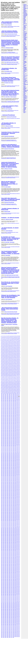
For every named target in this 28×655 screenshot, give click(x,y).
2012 (2, 469)
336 (14, 353)
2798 (13, 527)
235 (12, 347)
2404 (5, 498)
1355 (7, 420)
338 (17, 353)
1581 (19, 436)
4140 (17, 627)
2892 (2, 535)
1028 (13, 395)
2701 (19, 520)
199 (15, 345)
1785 (7, 452)
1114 (5, 402)
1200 (17, 408)
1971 (19, 465)
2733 (3, 523)
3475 (7, 578)
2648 (13, 516)
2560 (17, 509)
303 (2, 352)
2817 (11, 529)
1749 (15, 449)
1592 (2, 438)
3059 (15, 547)
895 (9, 387)
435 (12, 359)
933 (9, 389)
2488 (13, 504)
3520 (17, 581)
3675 (7, 593)
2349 (15, 494)
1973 (3, 466)
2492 (2, 505)
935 (12, 389)
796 (10, 381)
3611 (19, 588)
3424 (5, 574)
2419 (15, 499)
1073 (3, 399)
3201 (19, 557)
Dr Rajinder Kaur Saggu (8, 82)
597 (12, 369)
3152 (2, 554)
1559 (15, 435)
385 (12, 356)
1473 (3, 429)
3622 (2, 589)
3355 (7, 569)
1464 (5, 428)
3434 (5, 575)
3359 (15, 569)
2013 (3, 469)
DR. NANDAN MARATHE (25, 67)
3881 (19, 608)
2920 (17, 536)
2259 (15, 487)
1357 (11, 420)
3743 (3, 598)
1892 (2, 460)
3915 (7, 611)
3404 (5, 573)
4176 (9, 630)
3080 (17, 548)
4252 (2, 636)
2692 (2, 520)
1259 (15, 412)
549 (15, 366)
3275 (7, 563)
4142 (2, 628)
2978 (13, 541)
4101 (19, 624)
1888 (13, 459)
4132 (2, 627)
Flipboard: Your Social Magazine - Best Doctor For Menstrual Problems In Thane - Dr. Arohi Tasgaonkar (10, 296)
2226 (9, 485)
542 (4, 366)
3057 (11, 547)
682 (8, 374)
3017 (11, 544)
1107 (11, 401)
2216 (9, 484)
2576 (9, 511)
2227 (11, 485)
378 (2, 356)
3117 (11, 551)
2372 (2, 496)
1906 (9, 461)
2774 (5, 526)
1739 (15, 448)
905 (5, 388)
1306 (9, 416)
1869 (15, 458)
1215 (7, 409)
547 (12, 366)
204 (3, 346)
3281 (19, 563)
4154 (5, 629)
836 (14, 383)
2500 (17, 505)
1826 (9, 455)
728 (2, 377)
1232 (2, 411)
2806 (9, 528)
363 (17, 355)
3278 (13, 563)
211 (14, 346)
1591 (19, 437)
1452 (2, 427)
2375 (7, 496)
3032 (2, 545)
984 (11, 392)
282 (8, 350)
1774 (5, 451)
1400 (17, 423)
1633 (3, 441)
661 (14, 373)
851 (18, 384)
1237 (11, 411)
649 (15, 372)
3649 (15, 591)
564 (19, 367)
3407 (11, 573)
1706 (9, 446)
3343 (3, 568)
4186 (9, 631)
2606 (9, 513)
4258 (13, 636)
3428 (13, 574)
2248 (13, 486)
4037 (11, 620)
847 (12, 384)
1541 (19, 433)
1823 (3, 455)
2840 (17, 530)
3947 (11, 613)
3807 (11, 603)
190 (1, 345)
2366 (9, 495)
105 (5, 340)
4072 (2, 623)
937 (16, 389)
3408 (13, 573)
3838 (13, 605)
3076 (9, 548)
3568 (13, 585)
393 (6, 357)
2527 (11, 507)
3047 (11, 546)
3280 (17, 563)
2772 (2, 526)
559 (11, 367)
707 (8, 376)
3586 (9, 586)
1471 (19, 428)
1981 (19, 466)
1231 (19, 410)
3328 (13, 567)
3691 (19, 594)
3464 (5, 577)
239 (19, 347)
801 (18, 381)
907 (8, 388)
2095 (7, 475)
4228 (13, 634)
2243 (3, 486)
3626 (9, 589)
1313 (3, 417)
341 (3, 354)
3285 (7, 564)
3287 (11, 564)
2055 (7, 472)
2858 (13, 532)
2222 (2, 485)
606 (6, 370)
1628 (13, 440)
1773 (3, 451)
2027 (11, 470)
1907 (11, 461)
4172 (2, 630)
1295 (7, 415)
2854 (5, 532)
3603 (3, 588)
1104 (5, 401)
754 (3, 379)
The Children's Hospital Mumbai (24, 107)
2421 (19, 499)
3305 (7, 565)
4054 (5, 621)
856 (6, 385)
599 (15, 369)
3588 (13, 586)
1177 (11, 406)
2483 (3, 504)
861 (14, 385)
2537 (11, 508)
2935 (7, 538)
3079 (15, 548)
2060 (17, 472)
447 (12, 360)
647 (12, 372)
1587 (11, 437)
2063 (3, 473)
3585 (7, 586)
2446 (9, 501)
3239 (15, 560)
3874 (5, 608)
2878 (13, 533)
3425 (7, 574)
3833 (3, 605)
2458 (13, 502)
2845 (7, 531)
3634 (5, 590)
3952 (2, 614)
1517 (11, 432)
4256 (9, 636)
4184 (5, 631)
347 (12, 354)
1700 (17, 445)
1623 (3, 440)
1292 (2, 415)
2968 (13, 540)
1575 (7, 436)
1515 (7, 432)
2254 (5, 487)
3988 (13, 616)
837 (16, 383)
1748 (13, 449)
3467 (11, 577)
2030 (17, 470)
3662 (2, 592)
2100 (17, 475)
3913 (3, 611)
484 (11, 362)
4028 (13, 619)
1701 (19, 445)
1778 (13, 451)
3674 (5, 593)
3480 (17, 578)
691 (3, 375)
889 (19, 386)
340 (1, 354)
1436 (9, 426)
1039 (15, 396)
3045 (7, 546)
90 (5, 339)
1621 (19, 439)
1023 (3, 395)
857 (8, 385)
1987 (11, 467)
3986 (9, 616)
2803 (3, 528)
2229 (15, 485)
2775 (7, 526)
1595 (7, 438)
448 (13, 360)
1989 (15, 467)
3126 (9, 552)
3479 (15, 578)
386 (14, 356)
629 (3, 371)
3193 (3, 557)
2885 (7, 534)
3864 (5, 607)
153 (2, 343)
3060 (17, 547)
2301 (19, 490)
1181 (19, 406)
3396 (9, 572)
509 (11, 364)
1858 (13, 457)
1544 (5, 434)
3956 (9, 614)
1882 (2, 459)
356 (6, 355)
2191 (19, 482)
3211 (19, 558)
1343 (3, 419)
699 (15, 375)
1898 (13, 460)
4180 (17, 630)
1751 (19, 449)
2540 (17, 508)
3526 (9, 582)
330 (5, 353)
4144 (5, 628)
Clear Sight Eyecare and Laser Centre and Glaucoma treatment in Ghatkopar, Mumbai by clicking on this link (10, 277)
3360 (17, 569)
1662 (2, 443)
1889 (15, 459)
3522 (2, 582)
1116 (9, 402)
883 (9, 386)
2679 (15, 518)
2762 (2, 525)
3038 (13, 545)
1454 (5, 427)
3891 (19, 609)
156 (6, 343)
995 (9, 393)
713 (17, 376)
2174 (5, 481)
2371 (19, 495)
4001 (19, 617)
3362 (2, 570)
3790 (17, 601)
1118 (13, 402)
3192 (2, 557)
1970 (17, 465)
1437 (11, 426)
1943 (3, 464)
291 (3, 351)
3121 (19, 551)
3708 (13, 595)
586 (14, 368)
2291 (19, 489)
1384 (5, 422)
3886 (9, 609)
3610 (17, 588)
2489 (15, 504)
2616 (9, 514)
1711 (19, 446)
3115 (7, 551)
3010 (17, 543)
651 (18, 372)
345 (9, 354)
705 (5, 376)
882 (8, 386)
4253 (3, 636)
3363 (3, 570)
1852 (2, 457)
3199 (15, 557)
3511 (19, 580)
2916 (9, 536)
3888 (13, 609)
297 (12, 351)
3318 (13, 566)
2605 (7, 513)
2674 (5, 518)
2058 (13, 472)
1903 (3, 461)
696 (10, 375)
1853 (3, 457)
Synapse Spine (24, 105)
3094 (5, 550)
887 (16, 386)
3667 (11, 592)
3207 (11, 558)
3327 (11, 567)
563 (17, 367)
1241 (19, 411)
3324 (5, 567)
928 (2, 389)
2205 (7, 483)
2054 (5, 472)
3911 (19, 610)
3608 (13, 588)
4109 (15, 625)
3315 (7, 566)
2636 (9, 515)
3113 (3, 551)
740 (1, 378)
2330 (17, 492)
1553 (3, 435)
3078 (13, 548)
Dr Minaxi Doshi (24, 28)
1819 (15, 454)
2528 (13, 507)
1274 (5, 414)
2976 (9, 541)
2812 (2, 529)
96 (12, 339)
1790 (17, 452)
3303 (3, 565)
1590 (17, 437)
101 (18, 339)
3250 (17, 561)
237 (16, 347)
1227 (11, 410)
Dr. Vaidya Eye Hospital (8, 219)
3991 (19, 616)
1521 (19, 432)
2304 (5, 491)
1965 (7, 465)
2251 (19, 486)
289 (19, 350)
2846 (9, 531)
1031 (19, 395)
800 (16, 381)
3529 (15, 582)
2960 (17, 539)
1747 (11, 449)
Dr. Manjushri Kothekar (24, 65)
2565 (7, 510)
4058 (13, 621)
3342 (2, 568)
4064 (5, 622)
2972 (2, 541)
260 (12, 349)
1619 (15, 439)
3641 (19, 590)
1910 (17, 461)
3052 (2, 547)
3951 (19, 613)
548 (13, 366)
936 (14, 389)
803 (2, 382)
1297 (11, 415)
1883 (3, 459)
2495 (7, 505)
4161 (19, 629)
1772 (2, 451)
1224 (5, 410)
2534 (5, 508)
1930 (17, 462)
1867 (11, 458)
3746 (9, 598)
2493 (3, 505)
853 (2, 385)
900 (16, 387)
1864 (5, 458)
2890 (17, 534)
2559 (15, 509)
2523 (3, 507)
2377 (11, 496)
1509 (15, 431)
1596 (9, 438)
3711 (19, 595)
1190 (17, 407)
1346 (9, 419)
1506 (9, 431)
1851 (19, 456)
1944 (5, 464)
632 (8, 371)
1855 (7, 457)
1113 (3, 402)
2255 (7, 487)
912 (16, 388)
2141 (19, 478)
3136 (9, 553)
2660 (17, 517)
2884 (5, 534)
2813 (3, 529)
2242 (2, 486)
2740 (17, 523)
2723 (3, 522)
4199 (15, 632)
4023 (3, 619)
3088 (13, 549)
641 (3, 372)
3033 (3, 545)
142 (4, 342)
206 (6, 346)
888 (17, 386)
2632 (2, 515)
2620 (17, 514)
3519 (15, 581)
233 (9, 347)
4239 (15, 635)
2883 (3, 534)
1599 (15, 438)
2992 (2, 542)
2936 (9, 538)
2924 (5, 537)
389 (19, 356)
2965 (7, 540)
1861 (19, 457)
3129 (15, 552)
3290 (17, 564)
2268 (13, 488)
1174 (5, 406)
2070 (17, 473)
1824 (5, 455)
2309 (15, 491)
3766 (9, 600)
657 (8, 373)
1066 (9, 398)
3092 (2, 550)
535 (12, 365)
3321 (19, 566)
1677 (11, 444)
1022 (2, 395)
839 (19, 383)
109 (11, 340)
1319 (15, 417)
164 (19, 343)
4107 (11, 625)
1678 (13, 444)
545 (9, 366)
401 (18, 357)
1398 (13, 423)
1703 (3, 446)
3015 (7, 544)
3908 (13, 610)
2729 (15, 522)
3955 (7, 614)
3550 (17, 583)
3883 (3, 609)
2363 (3, 495)
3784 (5, 601)
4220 (17, 633)
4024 (5, 619)
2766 (9, 525)
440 (1, 360)
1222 (2, 410)
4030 (17, 619)
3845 (7, 606)
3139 (15, 553)
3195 (7, 557)
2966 (9, 540)
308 (9, 352)
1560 (17, 435)
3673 (3, 593)
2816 (9, 529)
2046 (9, 471)
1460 (17, 427)
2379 (15, 496)
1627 (11, 440)
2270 (17, 488)
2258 (13, 487)
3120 (17, 551)
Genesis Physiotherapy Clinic (25, 82)
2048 (13, 471)
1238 (13, 411)
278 (2, 350)
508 (9, 364)
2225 (7, 485)
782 (8, 380)
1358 (13, 420)
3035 (7, 545)
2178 (13, 481)
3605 (7, 588)
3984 (5, 616)
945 (9, 390)
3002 (2, 543)
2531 (19, 507)
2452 (2, 502)
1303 (3, 416)
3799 (15, 602)
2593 (3, 512)
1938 (13, 463)
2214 (5, 484)
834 (11, 383)
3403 (3, 573)
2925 (7, 537)
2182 (2, 482)
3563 (3, 585)
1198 (13, 408)
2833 (3, 530)
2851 (19, 531)
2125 (7, 477)
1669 (15, 443)
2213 (3, 484)
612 (16, 370)
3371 (19, 570)
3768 (13, 600)
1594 (5, 438)
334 (11, 353)
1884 (5, 459)
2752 (2, 524)
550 (16, 366)
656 (6, 373)
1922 (2, 462)
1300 (17, 415)
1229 (15, 410)
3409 (15, 573)
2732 (2, 523)
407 (8, 358)
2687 (11, 519)
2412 (2, 499)
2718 (13, 521)
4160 (17, 629)
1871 (19, 458)
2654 (5, 517)
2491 (19, 504)
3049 (15, 546)
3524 (5, 582)
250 (16, 348)
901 (18, 387)
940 (1, 390)
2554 (5, 509)
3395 (7, 572)
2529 (15, 507)
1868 (13, 458)
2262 (2, 488)
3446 (9, 576)
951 (18, 390)
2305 (7, 491)
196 (10, 345)
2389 (15, 497)
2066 (9, 473)
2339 (15, 493)
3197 (11, 557)
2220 (17, 484)
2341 (19, 493)
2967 (11, 540)
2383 (3, 497)
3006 (9, 543)
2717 (11, 521)
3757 (11, 599)
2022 (2, 470)
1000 (17, 393)
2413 (3, 499)
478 (2, 362)
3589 (15, 586)
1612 (2, 439)
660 (12, 373)
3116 (9, 551)
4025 (7, 619)
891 (3, 387)
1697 (11, 445)
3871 (19, 607)
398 (13, 357)
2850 (17, 531)
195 (9, 345)
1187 (11, 407)
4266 (9, 637)
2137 (11, 478)
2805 (7, 528)
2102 (2, 476)
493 (6, 363)
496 (10, 363)
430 (5, 359)
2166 (9, 480)
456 (6, 361)
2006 (9, 468)
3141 (19, 553)
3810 (17, 603)
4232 (2, 635)
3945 (7, 613)
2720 (17, 521)
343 (6, 354)
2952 (2, 539)
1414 (5, 424)
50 (16, 337)
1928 (13, 462)
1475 (7, 429)
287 (16, 350)
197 (12, 345)
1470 (17, 428)
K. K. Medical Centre (24, 86)
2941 (19, 538)
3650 (17, 591)
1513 (3, 432)
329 (3, 353)
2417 (11, 499)
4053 (3, 621)
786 (14, 380)
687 (16, 374)
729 (3, 377)
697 (12, 375)
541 (3, 366)
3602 (2, 588)
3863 (3, 607)
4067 (11, 622)
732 (8, 377)
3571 (19, 585)
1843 (3, 456)
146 (10, 342)
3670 (17, 592)
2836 (9, 530)
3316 (9, 566)
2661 (19, 517)
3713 (3, 596)
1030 (17, 395)
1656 (9, 442)
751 (18, 378)
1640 (17, 441)
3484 (5, 579)
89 (4, 339)
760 (12, 379)
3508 (13, 580)
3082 (2, 549)
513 (17, 364)
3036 (9, 545)
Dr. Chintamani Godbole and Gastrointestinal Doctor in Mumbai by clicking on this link (9, 52)
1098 (13, 400)
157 (8, 343)
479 (3, 362)
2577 (11, 511)
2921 (19, 536)
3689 (15, 594)
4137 (11, 627)
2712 (2, 521)
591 (3, 369)
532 (8, 365)
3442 (2, 576)
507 (8, 364)
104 (4, 340)
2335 (7, 493)
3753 (3, 599)
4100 (17, 624)
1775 (7, 451)
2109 (15, 476)
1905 (7, 461)
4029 (15, 619)
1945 (7, 464)
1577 (11, 436)
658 (9, 373)
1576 (9, 436)
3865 (7, 607)
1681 (19, 444)
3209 (15, 558)
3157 (11, 554)
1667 (11, 443)
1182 (2, 407)
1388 (13, 422)
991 (3, 393)
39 (3, 337)
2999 (15, 542)
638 (17, 371)
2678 (13, 518)
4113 (3, 626)
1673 (3, 444)
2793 (3, 527)
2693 (3, 520)
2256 (9, 487)
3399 (15, 572)
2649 (15, 516)
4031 (19, 619)
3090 (17, 549)
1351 (19, 419)
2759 (15, 524)
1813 (3, 454)
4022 (2, 619)
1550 (17, 434)
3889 (15, 609)
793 (6, 381)
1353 (3, 420)
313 (17, 352)
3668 (13, 592)
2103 (3, 476)
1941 (19, 463)
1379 (15, 421)
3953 (3, 614)
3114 (5, 551)
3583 (3, 586)
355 (5, 355)
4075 (7, 623)
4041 (19, 620)
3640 (17, 590)
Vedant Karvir (24, 110)
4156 (9, 629)
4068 (13, 622)
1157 (11, 405)
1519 (15, 432)
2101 (19, 475)
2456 (9, 502)
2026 (9, 470)
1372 (2, 421)
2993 (3, 542)
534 (11, 365)
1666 (9, 443)
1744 (5, 449)
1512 (2, 432)
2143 (3, 479)
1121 (19, 402)
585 (12, 368)
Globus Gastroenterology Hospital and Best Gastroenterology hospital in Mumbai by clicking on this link (10, 314)
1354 (5, 420)
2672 (2, 518)
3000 (17, 542)
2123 (3, 477)
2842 (2, 531)
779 (3, 380)
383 (9, 356)
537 (16, 365)
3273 (3, 563)
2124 (5, 477)
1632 (2, 441)
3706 (9, 595)
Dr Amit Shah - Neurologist (9, 242)
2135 (7, 478)
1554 (5, 435)
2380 (17, 496)
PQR (24, 94)
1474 (5, 429)
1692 (2, 445)
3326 (9, 567)
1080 (17, 399)
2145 (7, 479)
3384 (5, 571)
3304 (5, 565)
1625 (7, 440)
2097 (11, 475)
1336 (9, 418)
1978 (13, 466)
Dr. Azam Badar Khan (25, 48)
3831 (19, 604)
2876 (9, 533)
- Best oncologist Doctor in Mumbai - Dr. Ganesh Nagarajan (10, 22)
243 (6, 348)
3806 (9, 603)
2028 (13, 470)
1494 (5, 430)
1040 (17, 396)
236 (14, 347)
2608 (13, 513)
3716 (9, 596)
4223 (3, 634)
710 (12, 376)
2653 (3, 517)
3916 (9, 611)
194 (7, 345)
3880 (17, 608)
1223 (3, 410)
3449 (15, 576)
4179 (15, 630)
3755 (7, 599)
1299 (15, 415)
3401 (19, 572)
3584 (5, 586)
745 (9, 378)
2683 (3, 519)
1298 (13, 415)
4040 (17, 620)
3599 (15, 587)
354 (3, 355)
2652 (2, 517)
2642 (2, 516)
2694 (5, 520)
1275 (7, 414)
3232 (2, 560)
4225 (7, 634)
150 (16, 342)
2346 (9, 494)
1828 (13, 455)
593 (6, 369)
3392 (2, 572)
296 (10, 351)
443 (6, 360)
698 (13, 375)
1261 (19, 412)
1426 (9, 425)
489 (19, 362)
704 (3, 376)
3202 (2, 558)
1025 (7, 395)
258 (9, 349)
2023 (3, 470)
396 (10, 357)
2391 (19, 497)
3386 (9, 571)
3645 (7, 591)
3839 (15, 605)
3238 (13, 560)
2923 (3, 537)
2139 (15, 478)
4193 (3, 632)
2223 (3, 485)
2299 (15, 490)
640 (1, 372)
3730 (17, 597)
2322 (2, 492)
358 (9, 355)
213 (17, 346)
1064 (5, 398)
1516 (9, 432)
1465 (7, 428)
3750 (17, 598)
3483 (3, 579)
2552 (2, 509)
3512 (2, 581)
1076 (9, 399)
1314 (5, 417)
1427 (11, 425)
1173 (3, 406)
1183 (3, 407)
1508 (13, 431)
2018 (13, 469)
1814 (5, 454)
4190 (17, 631)
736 (14, 377)
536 (14, 365)
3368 (13, 570)
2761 (19, 524)
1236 (9, 411)
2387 (11, 497)
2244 (5, 486)
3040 (17, 545)
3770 (17, 600)
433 (9, 359)
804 (3, 382)
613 (17, 370)
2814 (5, 529)
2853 (3, 532)
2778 (13, 526)
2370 (17, 495)
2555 (7, 509)
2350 (17, 494)
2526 (9, 507)
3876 (9, 608)
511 (14, 364)
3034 (5, 545)
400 (16, 357)
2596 (9, 512)
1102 (2, 401)
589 (19, 368)
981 (6, 392)
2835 (7, 530)
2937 (11, 538)
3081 (19, 548)
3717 (11, 596)
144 (7, 342)
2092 (2, 475)
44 (9, 337)
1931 (19, 462)
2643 (3, 516)
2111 (19, 476)
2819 (15, 529)
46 (11, 337)
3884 (5, 609)
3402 (2, 573)
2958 (13, 539)
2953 (3, 539)
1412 (2, 424)
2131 (19, 477)
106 (7, 340)
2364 (5, 495)
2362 (2, 495)
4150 (17, 628)
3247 (11, 561)
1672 (2, 444)
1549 (15, 434)
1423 (3, 425)
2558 (13, 509)
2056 (9, 472)
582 (8, 368)
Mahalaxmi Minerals (25, 88)
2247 (11, 486)
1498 (13, 430)
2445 (7, 501)
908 (9, 388)
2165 (7, 480)
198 (13, 345)
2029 (15, 470)
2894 (5, 535)
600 (16, 369)
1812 (2, 454)
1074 (5, 399)
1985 (7, 467)
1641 (19, 441)
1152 (2, 405)
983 (9, 392)
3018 (13, 544)
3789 (15, 601)
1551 (19, 434)
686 (14, 374)
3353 (3, 569)
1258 (13, 412)
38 (2, 337)
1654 (5, 442)
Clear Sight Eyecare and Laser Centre (11, 62)
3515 (7, 581)
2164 (5, 480)
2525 (7, 507)
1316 (9, 417)
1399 (15, 423)
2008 (13, 468)
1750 (17, 449)
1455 (7, 427)
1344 (5, 419)
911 (14, 388)
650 (16, 372)
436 (14, 359)
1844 (5, 456)
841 (3, 384)
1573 (3, 436)
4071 (19, 622)
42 (7, 337)
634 (11, 371)
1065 (7, 398)
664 (19, 373)
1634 (5, 441)
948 (13, 390)
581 (6, 368)
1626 (9, 440)
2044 (5, 471)
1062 (2, 398)
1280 (17, 414)
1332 (2, 418)
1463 (3, 428)
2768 (13, 525)
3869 (15, 607)
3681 (19, 593)
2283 (3, 489)
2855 (7, 532)
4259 (15, 636)
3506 (9, 580)
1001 (19, 393)
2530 (17, 507)
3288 (13, 564)
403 (2, 358)
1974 (5, 466)
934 (11, 389)
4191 (19, 631)
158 (9, 343)
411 (14, 358)
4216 (9, 633)
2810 (17, 528)
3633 (3, 590)
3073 (3, 548)
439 (19, 359)
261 (14, 349)
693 (6, 375)
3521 (19, 581)
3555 (7, 584)
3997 (11, 617)
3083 (3, 549)
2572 (2, 511)
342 (4, 354)
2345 (7, 494)
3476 (9, 578)
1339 (15, 418)
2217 (11, 484)
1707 (11, 446)
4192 (2, 632)
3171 (19, 555)
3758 (13, 599)
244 (7, 348)
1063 (3, 398)
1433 (3, 426)
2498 (13, 505)
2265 (7, 488)
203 (2, 346)
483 (9, 362)
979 (3, 392)
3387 (11, 571)
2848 (13, 531)
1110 (17, 401)
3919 (15, 611)
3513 (3, 581)
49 (15, 337)
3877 (11, 608)
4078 (13, 623)
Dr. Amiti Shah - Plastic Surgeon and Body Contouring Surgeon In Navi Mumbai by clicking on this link (10, 101)
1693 (3, 445)
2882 (2, 534)
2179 (15, 481)
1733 (3, 448)
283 (9, 350)
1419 (15, 424)
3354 (5, 569)
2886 (9, 534)
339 (19, 353)
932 (8, 389)
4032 (2, 620)
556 (6, 367)
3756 (9, 599)
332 (8, 353)
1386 (9, 422)
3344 (5, 568)
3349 (15, 568)
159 (11, 343)
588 (17, 368)
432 (8, 359)
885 (12, 386)
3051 (19, 546)
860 (12, 385)
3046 (9, 546)
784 (11, 380)
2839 (15, 530)
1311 (19, 416)
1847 (11, 456)
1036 (9, 396)
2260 (17, 487)
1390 (17, 422)
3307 (11, 565)
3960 (17, 614)
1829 (15, 455)
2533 (3, 508)
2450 (17, 501)
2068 (13, 473)
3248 (13, 561)
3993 (3, 617)
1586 (9, 437)
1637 (11, 441)
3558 (13, 584)
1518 (13, 432)
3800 (17, 602)
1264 (5, 413)
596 (10, 369)
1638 (13, 441)
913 (17, 388)
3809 (15, 603)
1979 (15, 466)
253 (2, 349)
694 (7, 375)
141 (3, 342)
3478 (13, 578)
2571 (19, 510)
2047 (11, 471)
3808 (13, 603)
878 (2, 386)
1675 (7, 444)
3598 (13, 587)
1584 (5, 437)
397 (12, 357)
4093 (3, 624)
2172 (2, 481)
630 (5, 371)
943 (6, 390)
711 (14, 376)
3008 (13, 543)
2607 (11, 513)
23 (4, 336)
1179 (15, 406)
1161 (19, 405)
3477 (11, 578)
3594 (5, 587)
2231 (19, 485)
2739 (15, 523)
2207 (11, 483)
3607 (11, 588)
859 (11, 385)
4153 (3, 629)
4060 (17, 621)
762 (16, 379)
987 (16, 392)
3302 (2, 565)
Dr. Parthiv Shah (25, 72)
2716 (9, 521)
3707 (11, 595)
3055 (7, 547)
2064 (5, 473)
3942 (2, 613)
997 (12, 393)
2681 (19, 518)
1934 (5, 463)
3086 (9, 549)
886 (14, 386)
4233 (3, 635)
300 (16, 351)
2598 (13, 512)
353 (2, 355)
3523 (3, 582)
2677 (11, 518)
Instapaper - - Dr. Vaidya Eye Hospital (10, 217)
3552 (2, 584)
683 (9, 374)
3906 (9, 610)
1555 (7, 435)
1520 (17, 432)
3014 (5, 544)
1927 (11, 462)
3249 (15, 561)
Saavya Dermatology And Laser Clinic (25, 98)
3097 (11, 550)
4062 (2, 622)
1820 (17, 454)
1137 (11, 403)
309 (11, 352)
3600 (17, 587)
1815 (7, 454)
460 (12, 361)
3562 (2, 585)
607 (8, 370)
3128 (13, 552)
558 (9, 367)
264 (19, 349)
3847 (11, 606)
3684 (5, 594)
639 (19, 371)
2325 (7, 492)
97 (13, 339)
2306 (9, 491)
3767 (11, 600)
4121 (19, 626)
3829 (15, 604)
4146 (9, 628)
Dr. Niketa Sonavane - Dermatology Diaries (25, 69)
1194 (5, 408)
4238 (13, 635)
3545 (7, 583)
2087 (11, 474)
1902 (2, 461)
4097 (11, 624)
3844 (5, 606)
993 (6, 393)
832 (8, 383)
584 (11, 368)
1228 (13, 410)
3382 (2, 571)
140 (1, 342)
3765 (7, 600)
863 (17, 385)
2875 (7, 533)
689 (19, 374)
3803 (3, 603)
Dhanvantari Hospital (25, 16)
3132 (2, 553)
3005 (7, 543)
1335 (7, 418)
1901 (19, 460)
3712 (2, 596)
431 (6, 359)
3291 (19, 564)
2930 (17, 537)
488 (17, 362)
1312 (2, 417)
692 (4, 375)
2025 (7, 470)
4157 (11, 629)
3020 (17, 544)
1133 (3, 403)
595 (9, 369)
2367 (11, 495)
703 (2, 376)
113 (17, 340)
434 (11, 359)
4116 (9, 626)
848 (13, 384)
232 (8, 347)
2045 (7, 471)
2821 (19, 529)
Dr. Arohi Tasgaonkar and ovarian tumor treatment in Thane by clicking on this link (9, 111)
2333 (3, 493)
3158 (13, 554)
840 (1, 384)
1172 (2, 406)
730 (5, 377)
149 (15, 342)
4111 (19, 625)
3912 (2, 611)
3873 (3, 608)
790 (1, 381)
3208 (13, 558)
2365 (7, 495)
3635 (7, 590)
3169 (15, 555)
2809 (15, 528)
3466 (9, 577)
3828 (13, 604)
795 (9, 381)
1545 (7, 434)
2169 (15, 480)
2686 (9, 519)
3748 (13, 598)
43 (8, 337)
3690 (17, 594)
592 (4, 369)
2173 (3, 481)
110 (13, 340)
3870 (17, 607)
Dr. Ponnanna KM (24, 74)
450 (16, 360)
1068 (13, 398)
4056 (9, 621)
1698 (13, 445)
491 (3, 363)
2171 (19, 480)
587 (16, 368)
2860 (17, 532)
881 (6, 386)
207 (8, 346)
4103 (3, 625)
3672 (2, 593)
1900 (17, 460)
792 (4, 381)
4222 (2, 634)
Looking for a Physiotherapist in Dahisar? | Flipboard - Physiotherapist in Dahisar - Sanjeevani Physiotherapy (10, 145)
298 (13, 351)
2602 (2, 513)
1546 (9, 434)
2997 (11, 542)
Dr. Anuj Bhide (24, 45)
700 (16, 375)
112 (16, 340)
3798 (13, 602)
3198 (13, 557)
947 (12, 390)
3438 (13, 575)
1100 (17, 400)
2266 (9, 488)
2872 (2, 533)
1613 (3, 439)
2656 (9, 517)
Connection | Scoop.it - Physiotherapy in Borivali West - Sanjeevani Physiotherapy (10, 133)
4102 (2, 625)
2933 (3, 538)
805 (5, 382)
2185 (7, 482)
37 (1, 337)
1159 (15, 405)
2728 (13, 522)
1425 (7, 425)
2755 (7, 524)
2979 (15, 541)
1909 (15, 461)
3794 (5, 602)
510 (12, 364)
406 (6, 358)
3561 (19, 584)
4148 (13, 628)
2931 (19, 537)
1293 (3, 415)
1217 (11, 409)
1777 (11, 451)
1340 (17, 418)
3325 (7, 567)
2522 (2, 507)
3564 (5, 585)
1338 (13, 418)
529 (3, 365)
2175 (7, 481)
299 (15, 351)
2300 (17, 490)
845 (9, 384)
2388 (13, 497)
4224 (5, 634)
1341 (19, 418)
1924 (5, 462)
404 (3, 358)
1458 (13, 427)
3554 (5, 584)
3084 (5, 549)
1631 (19, 440)
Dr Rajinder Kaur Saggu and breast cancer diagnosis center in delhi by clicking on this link (10, 86)
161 (14, 343)
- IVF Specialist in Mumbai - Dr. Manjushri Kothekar (8, 123)
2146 (9, 479)
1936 (9, 463)
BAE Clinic (25, 12)
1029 (15, 395)
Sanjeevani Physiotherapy (11, 116)
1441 (19, 426)
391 (3, 357)
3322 (2, 567)
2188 (13, 482)
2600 (17, 512)
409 (11, 358)
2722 (2, 522)
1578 (13, 436)
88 (3, 339)
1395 (7, 423)
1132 (2, 403)
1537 (11, 433)
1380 (17, 421)
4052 (2, 621)
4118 (13, 626)
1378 (13, 421)
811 (14, 382)
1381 (19, 421)
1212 (2, 409)
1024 (5, 395)
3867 (11, 607)
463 (17, 361)
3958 (13, 614)
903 (2, 388)
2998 (13, 542)
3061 (19, 547)
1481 (19, 429)
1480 (17, 429)
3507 (11, 580)
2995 (7, 542)
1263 (3, 413)
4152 (2, 629)
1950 (17, 464)
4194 (5, 632)
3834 (5, 605)
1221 (19, 409)
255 (5, 349)
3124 (5, 552)
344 (7, 354)
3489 (15, 579)
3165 (7, 555)
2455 (7, 502)
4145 (7, 628)
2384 (5, 497)
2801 (19, 527)
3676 (9, 593)
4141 (19, 627)
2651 (19, 516)
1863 (3, 458)
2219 (15, 484)
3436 (9, 575)
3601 (19, 587)
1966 (9, 465)
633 (9, 371)
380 (5, 356)
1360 (17, 420)
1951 (19, 464)
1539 (15, 433)
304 (3, 352)
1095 (7, 400)
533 (9, 365)
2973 (3, 541)
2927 (11, 537)
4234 (5, 635)
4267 (11, 637)
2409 (15, 498)
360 (12, 355)
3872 (2, 608)
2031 (19, 470)
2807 (11, 528)
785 (12, 380)
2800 (17, 527)
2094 (5, 475)
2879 (15, 533)
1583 (3, 437)
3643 (3, 591)
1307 (11, 416)
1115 (7, 402)
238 (17, 347)
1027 (11, 395)
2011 (19, 468)
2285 (7, 489)
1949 (15, 464)
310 (12, 352)
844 (7, 384)
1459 (15, 427)
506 (6, 364)
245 (9, 348)
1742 (2, 449)
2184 (5, 482)
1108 (13, 401)
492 (4, 363)
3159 (15, 554)
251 (18, 348)
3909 (15, 610)
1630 (17, 440)
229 (3, 347)
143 (6, 342)
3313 (3, 566)
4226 (9, 634)
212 (16, 346)
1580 (17, 436)
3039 (15, 545)
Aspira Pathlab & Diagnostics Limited (25, 10)
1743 (3, 449)
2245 (7, 486)
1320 (17, 417)
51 (17, 337)
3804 (5, 603)
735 (12, 377)
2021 (19, 469)
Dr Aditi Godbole (7, 186)
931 (6, 389)
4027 (11, 619)
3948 (13, 613)
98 (14, 339)
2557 (11, 509)
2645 (7, 516)
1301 (19, 415)
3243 (3, 561)
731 (6, 377)
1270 (17, 413)
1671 (19, 443)
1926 (9, 462)
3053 (3, 547)
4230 (17, 634)
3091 (19, 549)
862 (16, 385)
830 (5, 383)
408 (9, 358)
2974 (5, 541)
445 (9, 360)
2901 (19, 535)
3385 (7, 571)
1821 (19, 454)
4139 (15, 627)
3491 (19, 579)
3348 (13, 568)
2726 (9, 522)
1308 (13, 416)
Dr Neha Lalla (24, 29)
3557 (11, 584)
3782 (2, 601)
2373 (3, 496)
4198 (13, 632)
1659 (15, 442)
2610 (17, 513)
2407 (11, 498)
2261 (19, 487)
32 (14, 336)
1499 (15, 430)
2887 (11, 534)
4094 (5, 624)
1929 (15, 462)
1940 (17, 463)
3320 (17, 566)
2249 (15, 486)
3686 (9, 594)
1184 (5, 407)
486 (14, 362)
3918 (13, 611)
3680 (17, 593)
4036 (9, 620)
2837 (11, 530)
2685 (7, 519)
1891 (19, 459)
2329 (15, 492)
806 (6, 382)
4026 (9, 619)
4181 (19, 630)
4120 (17, 626)
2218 (13, 484)
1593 (3, 438)
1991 (19, 467)
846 (10, 384)
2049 (15, 471)
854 (3, 385)
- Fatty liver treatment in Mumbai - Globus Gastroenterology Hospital (9, 31)
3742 (2, 598)
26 (7, 336)
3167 (11, 555)
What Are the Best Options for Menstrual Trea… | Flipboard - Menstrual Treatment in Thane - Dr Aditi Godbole (9, 183)
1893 (3, 460)
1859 (15, 457)
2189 (15, 482)
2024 (5, 470)
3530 (17, 582)
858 (9, 385)
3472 (2, 578)
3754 (5, 599)
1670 (17, 443)
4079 (15, 623)
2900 (17, 535)
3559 (15, 584)
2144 (5, 479)
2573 (3, 511)
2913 (3, 536)
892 (4, 387)
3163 (3, 555)
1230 (17, 410)
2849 (15, 531)
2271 (19, 488)
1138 (13, 403)
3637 (11, 590)
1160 (17, 405)
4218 (13, 633)
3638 (13, 590)
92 (7, 339)
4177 (11, 630)
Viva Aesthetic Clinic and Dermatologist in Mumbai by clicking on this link (10, 73)
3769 (15, 600)
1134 (5, 403)
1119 (15, 402)
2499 (15, 505)
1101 (19, 400)
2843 (3, 531)
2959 (15, 539)
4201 (19, 632)
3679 (15, 593)
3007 (11, 543)
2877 (11, 533)
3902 (2, 610)
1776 (9, 451)
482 (8, 362)
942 (4, 390)
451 (18, 360)
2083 (3, 474)
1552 (2, 435)
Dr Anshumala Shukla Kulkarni (25, 25)
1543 (3, 434)
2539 (15, 508)
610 (12, 370)
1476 (9, 429)
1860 (17, 457)
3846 (9, 606)
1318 (13, 417)
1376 (9, 421)
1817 (11, 454)
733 (9, 377)
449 (15, 360)
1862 (2, 458)
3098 (13, 550)
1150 (17, 404)
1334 (5, 418)
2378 (13, 496)
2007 (11, 468)
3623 (3, 589)
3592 (2, 587)
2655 (7, 517)
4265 (7, 637)
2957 (11, 539)
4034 (5, 620)
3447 (11, 576)
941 (3, 390)
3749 (15, 598)
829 (3, 383)
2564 (5, 510)
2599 (15, 512)
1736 (9, 448)
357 (8, 355)
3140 (17, 553)
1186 (9, 407)
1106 (9, 401)
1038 (13, 396)
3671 (19, 592)
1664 (5, 443)
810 (12, 382)
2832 (2, 530)
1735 (7, 448)
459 (11, 361)
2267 (11, 488)
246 (10, 348)
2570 (17, 510)
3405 (7, 573)
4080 (17, 623)
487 (16, 362)
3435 (7, 575)
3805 (7, 603)
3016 (9, 544)
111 (14, 340)
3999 (15, 617)
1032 (2, 396)
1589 (15, 437)
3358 (13, 569)
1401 (19, 423)
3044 (5, 546)
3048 (13, 546)
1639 (15, 441)
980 (5, 392)
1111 (19, 401)
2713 (3, 521)
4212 (2, 633)
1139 (15, 403)
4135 (7, 627)
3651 (19, 591)
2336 (9, 493)
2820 (17, 529)
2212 (2, 484)
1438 (13, 426)
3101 (19, 550)
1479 (15, 429)
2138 (13, 478)
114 (19, 340)
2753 (3, 524)
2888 (13, 534)
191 (3, 345)
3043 (3, 546)
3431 (19, 574)
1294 (5, 415)
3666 (9, 592)
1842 (2, 456)
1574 (5, 436)
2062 (2, 473)
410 (12, 358)
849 (15, 384)
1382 (2, 422)
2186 (9, 482)
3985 (7, 616)
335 (12, 353)
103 (2, 340)
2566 (9, 510)
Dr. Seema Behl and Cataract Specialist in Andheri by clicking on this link (10, 263)
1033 (3, 396)
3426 (9, 574)
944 (7, 390)
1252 (2, 412)
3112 (2, 551)
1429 (15, 425)
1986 (9, 467)
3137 (11, 553)
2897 (11, 535)
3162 (2, 555)
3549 (15, 583)
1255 (7, 412)
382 (8, 356)
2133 (3, 478)
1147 (11, 404)
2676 (9, 518)
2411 (19, 498)
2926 (9, 537)
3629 (15, 589)
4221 (19, 633)
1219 (15, 409)
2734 (5, 523)
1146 (9, 404)
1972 (2, 466)
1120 (17, 402)
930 (5, 389)
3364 (5, 570)
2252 (2, 487)
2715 (7, 521)
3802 (2, 603)
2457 (11, 502)
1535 (7, 433)
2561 (19, 509)
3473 (3, 578)
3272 (2, 563)
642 (4, 372)
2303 (3, 491)
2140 (17, 478)
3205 (7, 558)
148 (13, 342)
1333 (3, 418)
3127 (11, 552)
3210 (17, 558)
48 (14, 337)
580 (5, 368)
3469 (15, 577)
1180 (17, 406)
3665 (7, 592)
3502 (2, 580)
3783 (3, 601)
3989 (15, 616)
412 (16, 358)
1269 (15, 413)
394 (7, 357)
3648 (13, 591)
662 (16, 373)
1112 (2, 402)
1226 (9, 410)
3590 (17, 586)
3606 (9, 588)
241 (3, 348)
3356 (9, 569)
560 (12, 367)
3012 (2, 544)
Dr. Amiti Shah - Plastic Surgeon (10, 96)
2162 (2, 480)
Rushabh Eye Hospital (25, 96)
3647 (11, 591)
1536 (9, 433)
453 (2, 361)
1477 (11, 429)
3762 (2, 600)
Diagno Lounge (24, 17)
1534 (5, 433)
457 (8, 361)
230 (5, 347)
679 (3, 374)
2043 (3, 471)
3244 (5, 561)
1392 (2, 423)
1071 (19, 398)
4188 (13, 631)
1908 (13, 461)
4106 (9, 625)
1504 (5, 431)
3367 (11, 570)
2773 (3, 526)
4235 (7, 635)
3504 (5, 580)
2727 (11, 522)
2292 (2, 490)
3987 (11, 616)
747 (12, 378)
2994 (5, 542)
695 (9, 375)
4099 (15, 624)
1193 (3, 408)
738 (17, 377)
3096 (9, 550)
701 (18, 375)
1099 (15, 400)
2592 (2, 512)
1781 (19, 451)
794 (7, 381)
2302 (2, 491)
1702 (2, 446)
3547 (11, 583)
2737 (11, 523)
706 (6, 376)
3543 (3, 583)
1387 (11, 422)
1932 (2, 463)
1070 (17, 398)
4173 (3, 630)
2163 (3, 480)
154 (3, 343)
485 (12, 362)
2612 (2, 514)
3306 (9, 565)
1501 (19, 430)
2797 (11, 527)
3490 (17, 579)
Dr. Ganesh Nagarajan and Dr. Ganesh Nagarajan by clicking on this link (9, 232)
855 (5, 385)
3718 (13, 596)
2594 (5, 512)
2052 (2, 472)
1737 (11, 448)
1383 (3, 422)
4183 (3, 631)
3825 (7, 604)
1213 (3, 409)
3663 (3, 592)
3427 (11, 574)
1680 (17, 444)
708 (9, 376)
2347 (11, 494)
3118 (13, 551)
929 (3, 389)
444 (7, 360)
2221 (19, 484)
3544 (5, 583)
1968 (13, 465)
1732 (2, 448)
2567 (11, 510)
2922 (2, 537)
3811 (19, 603)
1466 (9, 428)
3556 (9, 584)
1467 (11, 428)
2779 (15, 526)
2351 (19, 494)
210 (12, 346)
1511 (19, 431)
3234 (5, 560)
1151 (19, 404)
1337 (11, 418)
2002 (2, 468)
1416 (9, 424)
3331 (19, 567)
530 (5, 365)
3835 (7, 605)
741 (3, 378)
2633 (3, 515)
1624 (5, 440)
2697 (11, 520)
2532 (2, 508)
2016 (9, 469)
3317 (11, 566)
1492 (2, 430)
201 (18, 345)
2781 (19, 526)
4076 (9, 623)
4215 (7, 633)
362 (16, 355)
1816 (9, 454)
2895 (7, 535)
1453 (3, 427)
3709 (15, 595)
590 (1, 369)
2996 (9, 542)
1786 (9, 452)
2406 (9, 498)
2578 (13, 511)
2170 (17, 480)
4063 (3, 622)
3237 (11, 560)
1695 (7, 445)
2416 (9, 499)
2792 (2, 527)
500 (16, 363)
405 (5, 358)
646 (10, 372)
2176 (9, 481)
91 (6, 339)
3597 (11, 587)
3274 (5, 563)
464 (19, 361)
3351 (19, 568)
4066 (9, 622)
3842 (2, 606)
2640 (17, 515)
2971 (19, 540)
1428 (13, 425)
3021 (19, 544)
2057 (11, 472)
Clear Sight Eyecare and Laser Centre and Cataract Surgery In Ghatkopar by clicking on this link (10, 64)
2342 (2, 494)
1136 (9, 403)
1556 (9, 435)
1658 (13, 442)
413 (17, 358)
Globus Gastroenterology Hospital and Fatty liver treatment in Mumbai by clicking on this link (10, 36)
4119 (15, 626)
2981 (19, 541)
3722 (2, 597)
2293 (3, 490)
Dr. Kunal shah (24, 59)
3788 (13, 601)
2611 (19, 513)
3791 (19, 601)
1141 (19, 403)
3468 (13, 577)
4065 (7, 622)
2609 (15, 513)
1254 (5, 412)
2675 (7, 518)
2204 (5, 483)
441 (3, 360)
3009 (15, 543)
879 (3, 386)
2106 (9, 476)
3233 (3, 560)
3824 (5, 604)
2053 (3, 472)
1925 (7, 462)
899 (15, 387)
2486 (9, 504)
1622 (2, 440)
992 (4, 393)
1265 (7, 413)
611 (14, 370)
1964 (5, 465)
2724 (5, 522)
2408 (13, 498)
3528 (13, 582)
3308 (13, 565)
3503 (3, 580)
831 (6, 383)
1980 (17, 466)
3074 (5, 548)
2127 (11, 477)
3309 (15, 565)
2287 (11, 489)
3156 (9, 554)
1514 (5, 432)
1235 (7, 411)
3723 (3, 597)
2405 (7, 498)
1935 (7, 463)
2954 (5, 539)
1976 (9, 466)
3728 (13, 597)
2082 (2, 474)
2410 (17, 498)
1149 (15, 404)
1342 (2, 419)
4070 (17, 622)
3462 (2, 577)
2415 (7, 499)
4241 (19, 635)
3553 (3, 584)
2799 (15, 527)
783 (9, 380)
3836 (9, 605)
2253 (3, 487)
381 (6, 356)
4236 (9, 635)
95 (11, 339)
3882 (2, 609)
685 (12, 374)
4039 (15, 620)
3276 (9, 563)
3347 (11, 568)
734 (11, 377)
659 (11, 373)
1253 (3, 412)
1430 (17, 425)
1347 (11, 419)
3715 (7, 596)
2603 (3, 513)
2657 (11, 517)
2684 (5, 519)
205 (5, 346)
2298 (13, 490)
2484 (5, 504)
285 (12, 350)
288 (17, 350)
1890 (17, 459)
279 (3, 350)
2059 (15, 472)
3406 (9, 573)
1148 (13, 404)
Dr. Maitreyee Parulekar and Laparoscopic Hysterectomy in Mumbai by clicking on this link (10, 177)
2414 (5, 499)
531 (6, 365)
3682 (2, 594)
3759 (15, 599)
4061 (19, 621)
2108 (13, 476)
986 (14, 392)
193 (6, 345)
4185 (7, 631)
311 (14, 352)
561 (14, 367)
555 (5, 367)
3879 (15, 608)
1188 (13, 407)
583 (9, 368)
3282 (2, 564)
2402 (2, 498)
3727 (11, 597)
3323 (3, 567)
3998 (13, 617)
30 (12, 336)
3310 (17, 565)
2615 (7, 514)
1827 (11, 455)
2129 (15, 477)
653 (2, 373)
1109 (15, 401)
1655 (7, 442)
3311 (19, 565)
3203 (3, 558)
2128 (13, 477)
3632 (2, 590)
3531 (19, 582)
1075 (7, 399)
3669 (15, 592)
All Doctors (25, 4)
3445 (7, 576)
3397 (11, 572)
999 (15, 393)
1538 (13, 433)
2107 (11, 476)
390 (1, 357)
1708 (13, 446)
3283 (3, 564)
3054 (5, 547)
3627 (11, 589)
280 (5, 350)
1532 (2, 433)
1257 (11, 412)
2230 (17, 485)
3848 (13, 606)
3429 (15, 574)
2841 (19, 530)
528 (2, 365)
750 (16, 378)
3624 (5, 589)
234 (11, 347)
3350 (17, 568)
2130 (17, 477)
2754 (5, 524)
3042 (2, 546)
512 (16, 364)
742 (4, 378)
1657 (11, 442)
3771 (19, 600)
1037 (11, 396)
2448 (13, 501)
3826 (9, 604)
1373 (3, 421)
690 (1, 375)
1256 (9, 412)
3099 (15, 550)
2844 (5, 531)
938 (17, 389)
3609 (15, 588)
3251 (19, 561)
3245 (7, 561)
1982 (2, 467)
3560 (17, 584)
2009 (15, 468)
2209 (15, 483)
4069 (15, 622)
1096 (9, 400)
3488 (13, 579)
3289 (15, 564)
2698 (13, 520)
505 (5, 364)
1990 (17, 467)
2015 (7, 469)
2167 (11, 480)
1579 (15, 436)
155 (5, 343)
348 (13, 354)
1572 (2, 436)
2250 (17, 486)
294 (7, 351)
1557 (11, 435)
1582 (2, 437)
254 (3, 349)
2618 (13, 514)
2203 (3, 483)
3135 (7, 553)
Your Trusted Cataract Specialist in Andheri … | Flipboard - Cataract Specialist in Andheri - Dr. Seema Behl (10, 252)
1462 (2, 428)
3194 (5, 557)
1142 (2, 404)
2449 (15, 501)
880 (5, 386)
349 (15, 354)
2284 (5, 489)
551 (18, 366)
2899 (15, 535)
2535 (7, 508)
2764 (5, 525)
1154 (5, 405)
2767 (11, 525)
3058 (13, 547)
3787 (11, 601)
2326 (9, 492)
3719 (15, 596)
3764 (5, 600)
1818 (13, 454)
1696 (9, 445)
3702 (2, 595)
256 (6, 349)
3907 (11, 610)
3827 (11, 604)
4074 (5, 623)
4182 (2, 631)
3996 (9, 617)
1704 (5, 446)
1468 (13, 428)
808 (9, 382)
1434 (5, 426)
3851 (19, 606)
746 (10, 378)
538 (17, 365)
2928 (13, 537)
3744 (5, 598)
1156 (9, 405)
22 (3, 336)
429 (3, 359)
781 (6, 380)
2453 (3, 502)
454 (3, 361)
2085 (7, 474)
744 (7, 378)
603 (2, 370)
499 (15, 363)
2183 (3, 482)
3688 (13, 594)
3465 (7, 577)
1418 (13, 424)
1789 (15, 452)
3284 (5, 564)
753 (2, 379)
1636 (9, 441)
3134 (5, 553)
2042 (2, 471)
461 (14, 361)
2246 (9, 486)
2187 (11, 482)
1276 (9, 414)
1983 (3, 467)
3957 (11, 614)
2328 (13, 492)
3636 (9, 590)
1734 (5, 448)
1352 (2, 420)
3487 (11, 579)
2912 (2, 536)
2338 (13, 493)
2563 (3, 510)
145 (9, 342)
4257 (11, 636)
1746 (9, 449)
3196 (9, 557)
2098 (13, 475)
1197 (11, 408)
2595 (7, 512)
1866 (9, 458)
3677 (11, 593)
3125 (7, 552)
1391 (19, 422)
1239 (15, 411)
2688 (13, 519)
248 (13, 348)
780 (5, 380)
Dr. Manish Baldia (25, 63)
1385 (7, 422)
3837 (11, 605)
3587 (11, 586)
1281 (19, 414)
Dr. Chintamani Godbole (8, 47)
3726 (9, 597)
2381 (19, 496)
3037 (11, 545)
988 (17, 392)
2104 (5, 476)
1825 (7, 455)
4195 (7, 632)
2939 (15, 538)
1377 (11, 421)
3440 (17, 575)
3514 (5, 581)
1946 (9, 464)
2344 (5, 494)
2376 (9, 496)
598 (13, 369)
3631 (19, 589)
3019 (15, 544)
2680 (17, 518)
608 (9, 370)
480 (5, 362)
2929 (15, 537)
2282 (2, 489)
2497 (11, 505)
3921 (19, 611)
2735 (7, 523)
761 (14, 379)
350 (16, 354)
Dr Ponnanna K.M (24, 31)
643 (6, 372)
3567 (11, 585)
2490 (17, 504)
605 (5, 370)
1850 (17, 456)
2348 (13, 494)
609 (11, 370)
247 (12, 348)
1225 (7, 410)
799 (15, 381)
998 (13, 393)
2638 (13, 515)
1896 (9, 460)
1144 (5, 404)
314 (19, 352)
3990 (17, 616)
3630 (17, 589)
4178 (13, 630)
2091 (19, 474)
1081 (19, 399)
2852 (2, 532)
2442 (2, 501)
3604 (5, 588)
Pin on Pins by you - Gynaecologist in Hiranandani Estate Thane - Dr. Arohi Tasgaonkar (10, 283)
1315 (7, 417)
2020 (17, 469)
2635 (7, 515)
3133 (3, 553)
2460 (17, 502)
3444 (5, 576)
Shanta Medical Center (24, 104)
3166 (9, 555)
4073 (3, 623)
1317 (11, 417)
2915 (7, 536)
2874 (5, 533)
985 (12, 392)
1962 (2, 465)
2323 (3, 492)
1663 (3, 443)
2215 (7, 484)
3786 (9, 601)
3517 (11, 581)
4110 (17, 625)
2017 (11, 469)
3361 (19, 569)
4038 (13, 620)
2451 (19, 501)
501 (18, 363)
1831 (19, 455)
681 (6, 374)
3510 (17, 580)
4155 (7, 629)
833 (9, 383)
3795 (7, 602)
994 (7, 393)
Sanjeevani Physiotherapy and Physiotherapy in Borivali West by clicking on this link (9, 140)
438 (17, 359)
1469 (15, 428)
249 (15, 348)
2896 (9, 535)
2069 (15, 473)
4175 (7, 630)
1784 (5, 452)
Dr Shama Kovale (7, 211)
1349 (15, 419)
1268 (13, 413)
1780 (17, 451)
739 (19, 377)
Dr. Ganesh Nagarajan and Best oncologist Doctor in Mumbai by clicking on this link (10, 26)
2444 (5, 501)
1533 (3, 433)
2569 (15, 510)
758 (9, 379)
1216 (9, 409)
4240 (17, 635)
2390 (17, 497)
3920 (17, 611)
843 (6, 384)
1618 (13, 439)
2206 (9, 483)
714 (19, 376)
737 (16, 377)
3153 (3, 554)
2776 (9, 526)
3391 (19, 571)
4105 (7, 625)
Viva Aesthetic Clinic (8, 71)
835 (12, 383)
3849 (15, 606)
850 (16, 384)
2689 (15, 519)
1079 (15, 399)
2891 (19, 534)
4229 (15, 634)
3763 (3, 600)
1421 (19, 424)
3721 (19, 596)
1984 (5, 467)
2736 (9, 523)
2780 (17, 526)
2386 (9, 497)
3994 (5, 617)
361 (14, 355)
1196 (9, 408)
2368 (13, 495)
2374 (5, 496)
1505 (7, 431)
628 (2, 371)
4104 (5, 625)
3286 (9, 564)
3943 (3, 613)
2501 (19, 505)
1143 (3, 404)
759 (11, 379)
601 (18, 369)
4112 (2, 626)
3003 (3, 543)
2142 (2, 479)
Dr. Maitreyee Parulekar (8, 168)
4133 (3, 627)
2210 (17, 483)
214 (19, 346)
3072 (2, 548)
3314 (5, 566)
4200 (17, 632)
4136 (9, 627)
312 (16, 352)
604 (3, 370)
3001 (19, 542)
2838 (13, 530)
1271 (19, 413)
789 (19, 380)
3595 (7, 587)
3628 (13, 589)
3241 (19, 560)
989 (19, 392)
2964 (5, 540)
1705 (7, 446)
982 (8, 392)
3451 (19, 576)
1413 (3, 424)
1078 (13, 399)
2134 (5, 478)
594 (7, 369)
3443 (3, 576)
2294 (5, 490)
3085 (7, 549)
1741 (19, 448)
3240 (17, 560)
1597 (11, 438)
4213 (3, 633)
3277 (11, 563)
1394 (5, 423)
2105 (7, 476)
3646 (9, 591)
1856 (9, 457)
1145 (7, 404)
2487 (11, 504)
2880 (17, 533)
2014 (5, 469)
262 (16, 349)
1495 (7, 430)
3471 (19, 577)
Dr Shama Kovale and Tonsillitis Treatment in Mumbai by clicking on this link (10, 213)
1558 (13, 435)
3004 (5, 543)
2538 (13, 508)
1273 (3, 414)
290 (1, 351)
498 (13, 363)
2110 (17, 476)
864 (19, 385)
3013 (3, 544)
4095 (7, 624)
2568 (13, 510)
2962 (2, 540)
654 (3, 373)
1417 (11, 424)
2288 (13, 489)
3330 (17, 567)
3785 (7, 601)
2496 (9, 505)
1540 (17, 433)
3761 (19, 599)
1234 (5, 411)
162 (16, 343)
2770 (17, 525)
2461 (19, 502)
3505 (7, 580)
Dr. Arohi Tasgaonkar (8, 108)
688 (17, 374)
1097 (11, 400)
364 (19, 355)
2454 (5, 502)
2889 (15, 534)
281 (6, 350)
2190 (17, 482)
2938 (13, 538)
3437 (11, 575)
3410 (17, 573)
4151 (19, 628)
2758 (13, 524)
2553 (3, 509)
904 (3, 388)
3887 (11, 609)
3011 (19, 543)
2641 (19, 515)
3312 (2, 566)
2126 (9, 477)
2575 (7, 511)
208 (9, 346)
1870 (17, 458)
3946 (9, 613)
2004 (5, 468)
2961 (19, 539)
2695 (7, 520)
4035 (7, 620)
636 (14, 371)
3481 (19, 578)
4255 (7, 636)
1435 (7, 426)
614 (19, 370)
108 (10, 340)
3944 (5, 613)
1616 (9, 439)
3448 (13, 576)
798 (13, 381)
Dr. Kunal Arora (24, 57)
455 (5, 361)
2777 (11, 526)
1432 (2, 426)
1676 (9, 444)
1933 (3, 463)
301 (18, 351)
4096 (9, 624)
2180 (17, 481)
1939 (15, 463)
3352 (2, 569)
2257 (11, 487)
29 (11, 336)
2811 (19, 528)
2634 (5, 515)
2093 (3, 475)
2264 (5, 488)
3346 (9, 568)
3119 (15, 551)
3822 (2, 604)
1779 (15, 451)
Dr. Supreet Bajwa (25, 78)
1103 (3, 401)
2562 (2, 510)
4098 (13, 624)
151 (18, 342)
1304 (5, 416)
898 (13, 387)
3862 (2, 607)
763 (17, 379)
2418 (13, 499)
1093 (3, 400)
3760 (17, 599)
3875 (7, 608)
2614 (5, 514)
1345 (7, 419)
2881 (19, 533)
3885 (7, 609)
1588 (13, 437)
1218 (13, 409)
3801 (19, 602)
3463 (3, 577)
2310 (17, 491)
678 (2, 374)
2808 (13, 528)
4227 (11, 634)
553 (2, 367)
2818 (13, 529)
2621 (19, 514)
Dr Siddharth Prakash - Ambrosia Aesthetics (25, 38)
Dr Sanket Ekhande (24, 34)
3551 (19, 583)
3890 (17, 609)
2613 (3, 514)
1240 (17, 411)
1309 (15, 416)
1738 (13, 448)
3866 (9, 607)
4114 (5, 626)
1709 (15, 446)
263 (17, 349)
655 (5, 373)
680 (5, 374)
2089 (15, 474)
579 (3, 368)
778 (2, 380)
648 (13, 372)
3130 (17, 552)
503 (2, 364)
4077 (11, 623)
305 (5, 352)
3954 (5, 614)
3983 (3, 616)
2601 (19, 512)
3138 (13, 553)
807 (8, 382)
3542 (2, 583)
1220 (17, 409)
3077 (11, 548)
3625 (7, 589)
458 (9, 361)
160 (12, 343)
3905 (7, 610)
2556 (9, 509)
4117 (11, 626)
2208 (13, 483)
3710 (17, 595)
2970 (17, 540)
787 (16, 380)
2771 (19, 525)
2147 (11, 479)
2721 (19, 521)
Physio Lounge (24, 93)
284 (11, 350)
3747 (11, 598)
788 (17, 380)
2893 (3, 535)
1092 (2, 400)
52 (18, 337)
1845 (7, 456)
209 (11, 346)
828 (2, 383)
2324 (5, 492)
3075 (7, 548)
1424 (5, 425)
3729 (15, 597)
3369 (15, 570)
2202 (2, 483)
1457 (11, 427)
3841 (19, 605)
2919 (15, 536)
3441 (19, 575)
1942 (2, 464)
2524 (5, 507)
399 (15, 357)
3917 (11, 611)
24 (5, 336)
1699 (15, 445)
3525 (7, 582)
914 (19, 388)
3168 (13, 555)
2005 (7, 468)
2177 (11, 481)
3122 (2, 552)
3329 (15, 567)
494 (7, 363)
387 (16, 356)
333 (9, 353)
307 (8, 352)
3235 (7, 560)
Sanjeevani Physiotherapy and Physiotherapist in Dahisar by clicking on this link (8, 158)
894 (7, 387)
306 (6, 352)
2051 (19, 471)
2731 (19, 522)
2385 (7, 497)
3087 (11, 549)
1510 (17, 431)
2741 (19, 523)
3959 (15, 614)
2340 (17, 493)
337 (16, 353)
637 (16, 371)
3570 (17, 585)
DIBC (24, 18)
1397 (11, 423)
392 (4, 357)
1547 (11, 434)
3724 (5, 597)
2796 (9, 527)
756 (6, 379)
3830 (17, 604)
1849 (15, 456)
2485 (7, 504)
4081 (19, 623)
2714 (5, 521)
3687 (11, 594)
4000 (17, 617)
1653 (3, 442)
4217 (11, 633)
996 (10, 393)
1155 (7, 405)
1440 (17, 426)
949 (15, 390)
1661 (19, 442)
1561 (19, 435)
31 (13, 336)
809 (11, 382)
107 (8, 340)
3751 (19, 598)
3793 (3, 602)
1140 (17, 403)
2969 (15, 540)
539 (19, 365)
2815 (7, 529)
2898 (13, 535)
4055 (7, 621)
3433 (3, 575)
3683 (3, 594)
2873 (3, 533)
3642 (2, 591)
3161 (19, 554)
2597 (11, 512)
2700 (17, 520)
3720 (17, 596)
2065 (7, 473)
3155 (7, 554)
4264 (5, 637)
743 (6, 378)
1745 (7, 449)
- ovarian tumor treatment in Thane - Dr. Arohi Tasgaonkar (9, 106)
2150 (17, 479)
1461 (19, 427)
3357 (11, 569)
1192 (2, 408)
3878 (13, 608)
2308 (13, 491)
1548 (13, 434)
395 (9, 357)
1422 (2, 425)
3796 (9, 602)
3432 (2, 575)
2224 (5, 485)
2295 (7, 490)
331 (6, 353)
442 (4, 360)
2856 (9, 532)
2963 (3, 540)
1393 (3, 423)
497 (12, 363)
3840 (17, 605)
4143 (3, 628)
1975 (7, 466)
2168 (13, 480)
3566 (9, 585)
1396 (9, 423)
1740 (17, 448)
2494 (5, 505)
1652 (2, 442)
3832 (2, 605)
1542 (2, 434)
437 (16, 359)
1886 (9, 459)
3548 (13, 583)
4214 (5, 633)
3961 (19, 614)
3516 (9, 581)
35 (18, 336)
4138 (13, 627)
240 (1, 348)
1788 (13, 452)
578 (2, 368)
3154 (5, 554)
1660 (17, 442)
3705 (7, 595)
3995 (7, 617)
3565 (7, 585)
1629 (15, 440)
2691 (19, 519)
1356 (9, 420)
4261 (19, 636)
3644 (5, 591)
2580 (17, 511)
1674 (5, 444)
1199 (15, 408)
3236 (9, 560)
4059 (15, 621)
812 (16, 382)
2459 (15, 502)
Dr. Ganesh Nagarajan (8, 24)
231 (6, 347)
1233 (3, 411)
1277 (11, 414)
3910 (17, 610)
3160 (17, 554)
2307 (11, 491)
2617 (11, 514)
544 (7, 366)
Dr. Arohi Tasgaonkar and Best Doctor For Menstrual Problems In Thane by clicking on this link (10, 303)
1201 (19, 408)
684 (11, 374)
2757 (11, 524)
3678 (13, 593)
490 (1, 363)
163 (17, 343)
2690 (17, 519)
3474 (5, 578)
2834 (5, 530)
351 (18, 354)
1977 (11, 466)
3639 (15, 590)
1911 (19, 461)
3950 (17, 613)
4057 (11, 621)
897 (12, 387)
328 (2, 353)
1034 (5, 396)
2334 (5, 493)
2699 (15, 520)
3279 (15, 563)
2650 (17, 516)
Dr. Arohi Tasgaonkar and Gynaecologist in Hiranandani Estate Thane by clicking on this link (10, 291)
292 (4, 351)
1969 (15, 465)
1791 (19, 452)
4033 (3, 620)
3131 (19, 552)
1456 (9, 427)
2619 (15, 514)
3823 (3, 604)
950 (16, 390)
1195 (7, 408)
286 (14, 350)
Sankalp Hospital (24, 101)
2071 (19, 473)
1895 (7, 460)
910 (12, 388)
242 (4, 348)
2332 (2, 493)
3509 (15, 580)
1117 (11, 402)
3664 (5, 592)
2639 (15, 515)
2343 (3, 494)
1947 (11, 464)
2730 (17, 522)
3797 (11, 602)
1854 (5, 457)
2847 (11, 531)
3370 (17, 570)
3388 (13, 571)
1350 (17, 419)
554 (3, 367)
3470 (17, 577)
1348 (13, 419)
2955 (7, 539)
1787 (11, 452)
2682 (2, 519)
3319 (15, 566)
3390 (17, 571)
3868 (13, 607)
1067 (11, 398)
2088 (13, 474)
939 (19, 389)
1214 (5, 409)
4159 (15, 629)
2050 (17, 471)
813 (17, 382)
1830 (17, 455)
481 (6, 362)
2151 (19, 479)
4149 (15, 628)
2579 (15, 511)
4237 (11, 635)
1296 (9, 415)
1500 (17, 430)
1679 (15, 444)
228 (2, 347)
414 (19, 358)
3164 (5, 555)
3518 (13, 581)
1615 (7, 439)
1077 (11, 399)
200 (16, 345)
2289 (15, 489)
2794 (5, 527)
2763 (3, 525)
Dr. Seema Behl (7, 255)
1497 (11, 430)
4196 (9, 632)
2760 (17, 524)
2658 (13, 517)
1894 (5, 460)
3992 (2, 617)
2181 (19, 481)
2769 (15, 525)
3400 (17, 572)
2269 (15, 488)
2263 (3, 488)
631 (6, 371)
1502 (2, 431)
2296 (9, 490)
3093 (3, 550)
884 (11, 386)
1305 (7, 416)
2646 (9, 516)
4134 (5, 627)
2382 (2, 497)
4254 (5, 636)
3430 (17, 574)
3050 (17, 546)
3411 (19, 573)
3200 (17, 557)
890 (1, 387)
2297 (11, 490)
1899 (15, 460)
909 (11, 388)
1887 (11, 459)
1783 (3, 452)
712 (16, 376)
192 (4, 345)
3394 (5, 572)
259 (11, 349)
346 (10, 354)
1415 (7, 424)
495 (9, 363)
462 (16, 361)
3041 (19, 545)
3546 (9, 583)
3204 (5, 558)
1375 (7, 421)
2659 (15, 517)
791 (3, 381)
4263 (3, 637)
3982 (2, 616)
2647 (11, 516)
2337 (11, 493)
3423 (3, 574)
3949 (15, 613)
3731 (19, 597)
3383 (3, 571)
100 (17, 339)
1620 (17, 439)
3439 (15, 575)
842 (4, 384)
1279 (15, 414)
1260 (17, 412)
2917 (11, 536)
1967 (11, 465)
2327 (11, 492)
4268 (13, 637)
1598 (13, 438)
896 (10, 387)
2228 (13, 485)
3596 (9, 587)
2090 (17, 474)
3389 (15, 571)
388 (17, 356)
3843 (3, 606)
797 (12, 381)
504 (3, 364)
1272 (2, 414)
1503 (3, 431)
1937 (11, 463)
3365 (7, 570)
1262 (2, 413)
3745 (7, 598)
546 (10, 366)
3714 (5, 596)
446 (10, 360)
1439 (15, 426)
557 (8, 367)
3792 (2, 602)
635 (12, 371)
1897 (11, 460)
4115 (7, 626)
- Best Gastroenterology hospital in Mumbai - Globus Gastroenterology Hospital (9, 309)
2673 (3, 518)
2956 (9, 539)
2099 (15, 475)
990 (1, 393)
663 (17, 373)
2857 (11, 532)
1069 (15, 398)
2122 (2, 477)
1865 (7, 458)
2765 (7, 525)
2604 (5, 513)
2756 (9, 524)
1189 (15, 407)
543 (6, 366)
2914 (5, 536)
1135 (7, 403)
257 (8, 349)
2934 (5, 538)
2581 (19, 511)
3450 (17, 576)
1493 (3, 430)
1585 (7, 437)
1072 (2, 399)
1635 (7, 441)
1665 (7, 443)
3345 (7, 568)
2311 (19, 491)
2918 (13, 536)
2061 (19, 472)
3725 (7, 597)
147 (12, 342)
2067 (11, 473)
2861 (19, 532)
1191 (19, 407)
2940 (17, 538)
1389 (15, 422)
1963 (3, 465)
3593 (3, 587)
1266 (9, 413)
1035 (7, 396)
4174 (5, 630)
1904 (5, 461)
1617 (11, 439)
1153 (3, 405)
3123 (3, 552)
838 (17, 383)
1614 (5, 439)
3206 (9, 558)
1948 (13, 464)
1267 (11, 413)
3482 (2, 579)
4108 (13, 625)
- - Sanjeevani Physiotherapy (8, 115)
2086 (9, 474)
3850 (17, 606)
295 (9, 351)
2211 (19, 483)
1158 (13, 405)
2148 (13, 479)
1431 (19, 425)
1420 (17, 424)
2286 (9, 489)
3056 (9, 547)
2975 (7, 541)
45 (10, 337)
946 (10, 390)
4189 (15, 631)
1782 (2, 452)
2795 (7, 527)
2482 (2, 504)
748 (13, 378)
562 (16, 367)
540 (1, 366)
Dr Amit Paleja (24, 21)
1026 (9, 395)
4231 (19, 634)
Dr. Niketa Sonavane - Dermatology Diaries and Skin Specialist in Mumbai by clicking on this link (10, 333)
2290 (17, 489)
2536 (9, 508)
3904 (5, 610)
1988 (13, 467)
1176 (9, 406)
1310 (17, 416)
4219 (15, 633)
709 (11, 376)
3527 (11, 582)
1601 (19, 438)
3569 (15, 585)
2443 (3, 501)
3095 (7, 550)
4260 (17, 636)
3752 (2, 599)
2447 (11, 501)
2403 (3, 498)
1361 (19, 420)
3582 (2, 586)
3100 (17, 550)
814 (19, 382)
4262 (2, 637)
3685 (7, 594)
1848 (13, 456)
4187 (11, 631)
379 (3, 356)
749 (15, 378)
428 (2, 359)
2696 (9, 520)
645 (9, 372)
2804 (5, 528)
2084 (5, 474)
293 (6, 351)
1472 (2, 429)
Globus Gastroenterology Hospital (10, 311)
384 (11, 356)
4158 (13, 629)
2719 (15, 521)
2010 (17, 468)
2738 (13, 523)
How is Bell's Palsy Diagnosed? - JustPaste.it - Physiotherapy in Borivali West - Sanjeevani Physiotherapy (10, 199)
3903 (3, 610)
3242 (2, 561)
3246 (9, 561)
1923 (3, 462)
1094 (5, 400)
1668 (13, 443)
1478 (13, 429)
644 (7, 372)
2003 (3, 468)
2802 (2, 528)
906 (6, 388)
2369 (15, 495)
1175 (7, 406)
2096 (9, 475)
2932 (2, 538)
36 (19, 336)
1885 (7, 459)
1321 (19, 417)
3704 (5, 595)
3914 (5, 611)
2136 (9, 478)
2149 (15, 479)
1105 (7, 401)
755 (5, 379)
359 (11, 355)
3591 (19, 586)
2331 (19, 492)
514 (19, 364)
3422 (2, 574)
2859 (15, 532)
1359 (15, 420)
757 (8, 379)
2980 (17, 541)
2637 (11, 515)
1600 (17, 438)
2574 (5, 511)
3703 (3, 595)
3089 (15, 549)
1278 (13, 414)
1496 (9, 430)
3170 (17, 555)
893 (6, 387)
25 (6, 336)
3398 (13, 572)
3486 (9, 579)
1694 (5, 445)
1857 (11, 457)
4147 (11, 628)
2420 (17, 499)
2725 (7, 522)
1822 (2, 455)
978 (2, 392)
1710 (17, 446)
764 (19, 379)
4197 (11, 632)
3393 (3, 572)
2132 (2, 478)
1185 (7, 407)
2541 (19, 508)
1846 (9, 456)
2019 (15, 469)
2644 (5, 516)
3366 (9, 570)
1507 (11, 431)
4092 (2, 624)
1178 (13, 406)
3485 (7, 579)
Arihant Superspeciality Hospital (25, 8)
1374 (5, 421)
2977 (11, 541)
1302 (2, 416)
